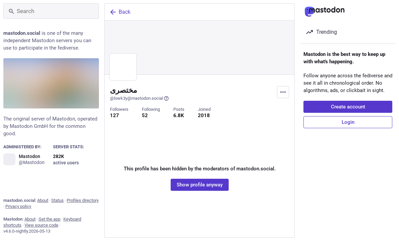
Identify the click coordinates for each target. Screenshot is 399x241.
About (42, 200)
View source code (41, 225)
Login (348, 122)
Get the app (49, 219)
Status (57, 200)
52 (145, 115)
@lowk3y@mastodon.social (139, 98)
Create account (348, 107)
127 (114, 115)
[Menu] (283, 92)
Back (119, 12)
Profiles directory (83, 200)
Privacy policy (18, 206)
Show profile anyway (200, 185)
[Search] (51, 11)
